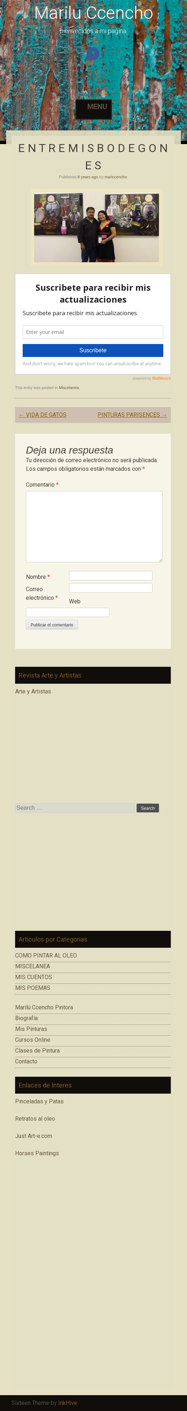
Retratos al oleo (35, 1118)
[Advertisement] (93, 871)
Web (75, 601)
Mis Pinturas (31, 1029)
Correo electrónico (42, 593)
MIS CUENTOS (33, 977)
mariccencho (116, 177)
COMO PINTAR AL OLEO (46, 955)
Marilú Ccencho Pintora (44, 1007)
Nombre (38, 576)
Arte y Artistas (33, 691)
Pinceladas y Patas (39, 1101)
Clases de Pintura (37, 1050)
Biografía (26, 1018)
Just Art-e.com (33, 1136)
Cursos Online (32, 1039)
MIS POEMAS (32, 987)
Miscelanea (69, 387)
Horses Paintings (37, 1153)
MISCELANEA (32, 966)
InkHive (67, 1402)
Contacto (26, 1061)
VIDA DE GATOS (43, 414)
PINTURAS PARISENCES (132, 414)
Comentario (42, 484)
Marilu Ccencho (93, 13)
